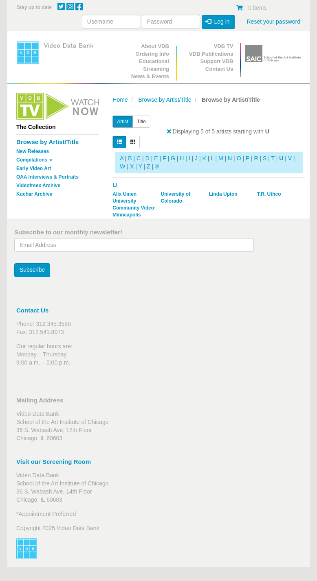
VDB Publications (211, 54)
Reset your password (273, 21)
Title (141, 121)
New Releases (32, 151)
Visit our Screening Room (53, 461)
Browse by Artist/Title (47, 141)
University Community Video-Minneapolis (134, 208)
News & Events (150, 76)
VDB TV (223, 46)
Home (120, 99)
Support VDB (216, 61)
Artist (122, 121)
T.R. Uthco (269, 194)
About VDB (155, 46)
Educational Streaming (154, 65)
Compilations (34, 160)
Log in (217, 21)
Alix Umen (124, 194)
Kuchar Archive (34, 194)
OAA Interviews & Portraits (47, 177)
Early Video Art (33, 168)
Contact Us (219, 69)
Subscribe (32, 269)
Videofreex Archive (38, 185)
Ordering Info (152, 54)
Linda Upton (223, 194)
